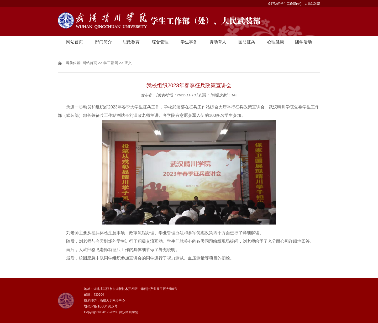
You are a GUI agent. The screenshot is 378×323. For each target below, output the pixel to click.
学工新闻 (110, 63)
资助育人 (217, 42)
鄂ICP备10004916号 (101, 306)
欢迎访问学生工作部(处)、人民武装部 (294, 4)
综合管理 (160, 42)
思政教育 (131, 42)
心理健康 (275, 42)
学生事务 (189, 42)
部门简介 (103, 42)
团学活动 (303, 42)
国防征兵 (246, 42)
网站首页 (74, 42)
